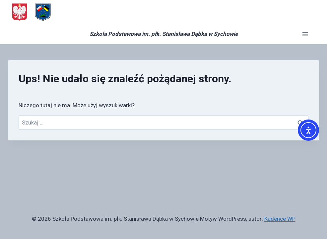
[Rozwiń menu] (305, 34)
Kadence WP (279, 218)
